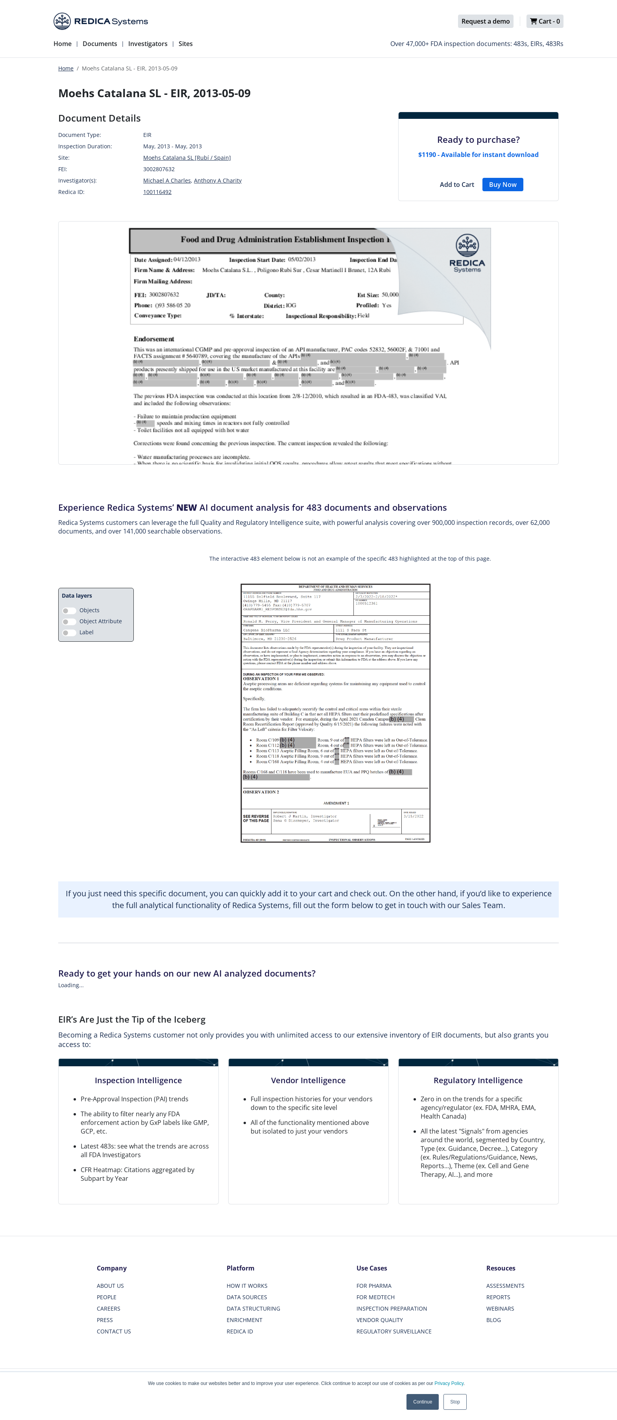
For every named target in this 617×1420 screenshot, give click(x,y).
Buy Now (503, 184)
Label (86, 632)
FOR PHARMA (374, 1285)
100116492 (157, 192)
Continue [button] (422, 1402)
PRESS (105, 1320)
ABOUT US (110, 1285)
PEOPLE (106, 1297)
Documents (100, 43)
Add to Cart (457, 184)
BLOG (493, 1320)
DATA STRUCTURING (253, 1308)
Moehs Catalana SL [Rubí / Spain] (187, 157)
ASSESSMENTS (505, 1285)
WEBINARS (500, 1308)
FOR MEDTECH (376, 1297)
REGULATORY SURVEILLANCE (394, 1331)
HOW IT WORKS (247, 1285)
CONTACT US (114, 1331)
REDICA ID (240, 1331)
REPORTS (498, 1297)
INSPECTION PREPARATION (392, 1308)
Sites (186, 43)
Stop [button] (455, 1402)
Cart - (545, 21)
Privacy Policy (449, 1383)
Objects (89, 610)
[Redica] (101, 21)
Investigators (148, 43)
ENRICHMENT (244, 1320)
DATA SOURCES (247, 1297)
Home (63, 43)
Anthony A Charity (218, 180)
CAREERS (108, 1308)
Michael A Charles (167, 180)
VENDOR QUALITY (380, 1320)
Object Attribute (100, 621)
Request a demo (486, 21)
